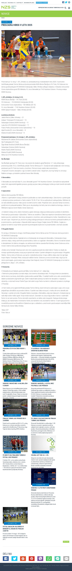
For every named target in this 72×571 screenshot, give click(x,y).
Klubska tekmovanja (54, 7)
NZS (62, 7)
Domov (2, 18)
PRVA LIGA (4, 2)
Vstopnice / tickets (41, 2)
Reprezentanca (43, 7)
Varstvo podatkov (36, 567)
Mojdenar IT (39, 568)
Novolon (45, 568)
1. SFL (9, 22)
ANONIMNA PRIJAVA (29, 2)
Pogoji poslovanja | (64, 565)
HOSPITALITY (19, 2)
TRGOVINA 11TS (11, 2)
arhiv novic (66, 541)
